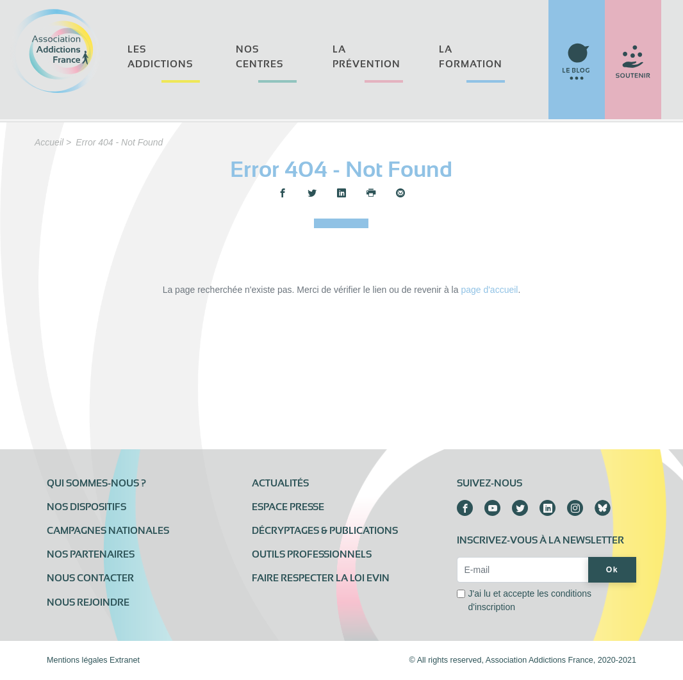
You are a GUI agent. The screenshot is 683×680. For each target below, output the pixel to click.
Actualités (280, 483)
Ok (612, 569)
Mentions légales (77, 660)
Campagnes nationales (108, 530)
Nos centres (259, 57)
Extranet (125, 660)
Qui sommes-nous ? (96, 483)
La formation (470, 57)
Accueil (49, 142)
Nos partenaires (91, 554)
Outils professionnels (312, 554)
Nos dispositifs (86, 507)
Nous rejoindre (88, 602)
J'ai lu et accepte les (529, 600)
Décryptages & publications (325, 530)
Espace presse (288, 507)
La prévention (366, 57)
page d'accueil (489, 290)
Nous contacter (90, 578)
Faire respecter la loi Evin (321, 578)
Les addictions (160, 57)
